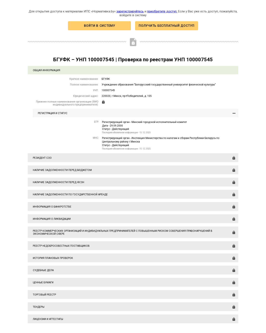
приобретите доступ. (162, 11)
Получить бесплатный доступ (166, 26)
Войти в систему (99, 26)
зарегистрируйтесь (130, 11)
